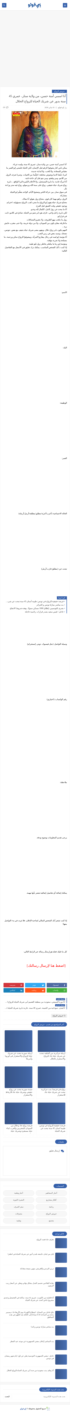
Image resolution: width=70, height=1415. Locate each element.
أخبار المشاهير (51, 1193)
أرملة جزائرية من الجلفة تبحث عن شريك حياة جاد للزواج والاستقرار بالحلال (52, 1056)
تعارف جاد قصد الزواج (45, 1239)
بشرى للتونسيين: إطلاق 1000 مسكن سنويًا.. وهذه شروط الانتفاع (37, 608)
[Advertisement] (35, 50)
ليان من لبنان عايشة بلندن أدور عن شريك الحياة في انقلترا (31, 1254)
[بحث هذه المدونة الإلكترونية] (39, 1396)
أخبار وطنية (18, 1193)
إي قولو (23, 1409)
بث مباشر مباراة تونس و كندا (42, 1327)
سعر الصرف (18, 1207)
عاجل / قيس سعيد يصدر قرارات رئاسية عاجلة (44, 612)
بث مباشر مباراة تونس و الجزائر (50, 605)
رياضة (51, 1207)
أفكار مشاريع (51, 1200)
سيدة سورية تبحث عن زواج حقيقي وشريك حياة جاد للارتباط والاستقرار (19, 1092)
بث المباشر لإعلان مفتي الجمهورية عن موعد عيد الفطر (32, 1341)
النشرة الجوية (18, 1200)
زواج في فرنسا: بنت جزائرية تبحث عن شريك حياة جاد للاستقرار (53, 1092)
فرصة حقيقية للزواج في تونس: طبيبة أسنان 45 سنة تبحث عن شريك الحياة (34, 601)
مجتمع (51, 1221)
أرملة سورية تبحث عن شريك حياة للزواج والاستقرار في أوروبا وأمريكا (18, 1056)
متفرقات (18, 1214)
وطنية (18, 1221)
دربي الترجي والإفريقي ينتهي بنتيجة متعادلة (37, 1269)
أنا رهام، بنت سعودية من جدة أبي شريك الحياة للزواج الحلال (30, 1370)
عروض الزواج (59, 91)
